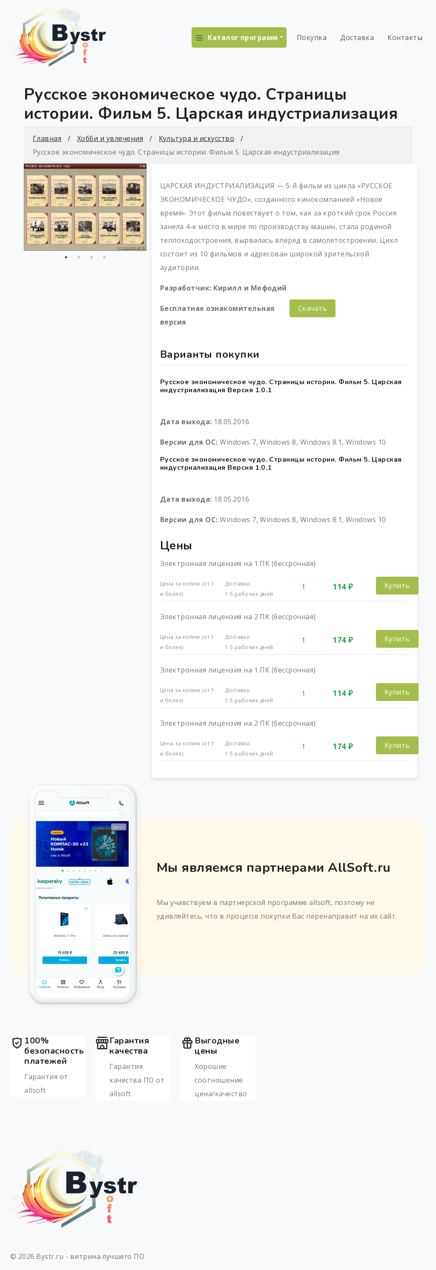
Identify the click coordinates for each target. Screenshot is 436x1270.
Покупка (312, 37)
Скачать (312, 308)
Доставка (357, 37)
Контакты (404, 37)
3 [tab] (91, 257)
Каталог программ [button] (243, 37)
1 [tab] (66, 257)
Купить (397, 585)
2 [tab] (79, 257)
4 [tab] (104, 257)
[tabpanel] (85, 207)
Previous (17, 207)
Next (153, 207)
